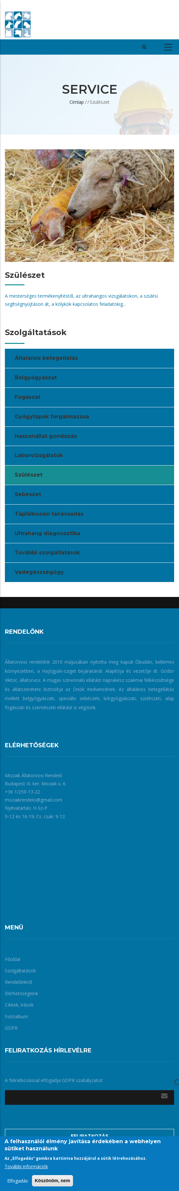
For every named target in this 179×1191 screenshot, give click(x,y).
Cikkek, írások (19, 1005)
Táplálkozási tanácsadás (49, 514)
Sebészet (28, 494)
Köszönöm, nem (52, 1180)
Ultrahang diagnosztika (47, 533)
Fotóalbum (16, 1016)
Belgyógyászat (36, 377)
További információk (26, 1166)
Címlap (76, 102)
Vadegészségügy (39, 572)
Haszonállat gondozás (46, 436)
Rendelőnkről (18, 982)
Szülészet (28, 475)
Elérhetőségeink (21, 993)
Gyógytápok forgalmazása (52, 416)
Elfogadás (17, 1181)
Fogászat (27, 397)
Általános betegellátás (46, 358)
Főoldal (12, 959)
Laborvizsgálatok (39, 455)
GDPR (11, 1028)
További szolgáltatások (47, 552)
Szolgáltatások (20, 971)
